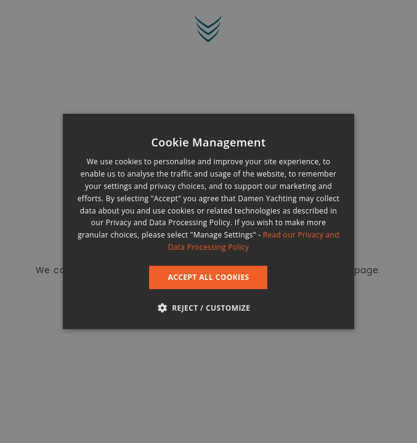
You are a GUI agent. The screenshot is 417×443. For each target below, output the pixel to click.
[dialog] (209, 221)
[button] (209, 307)
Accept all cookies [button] (208, 277)
